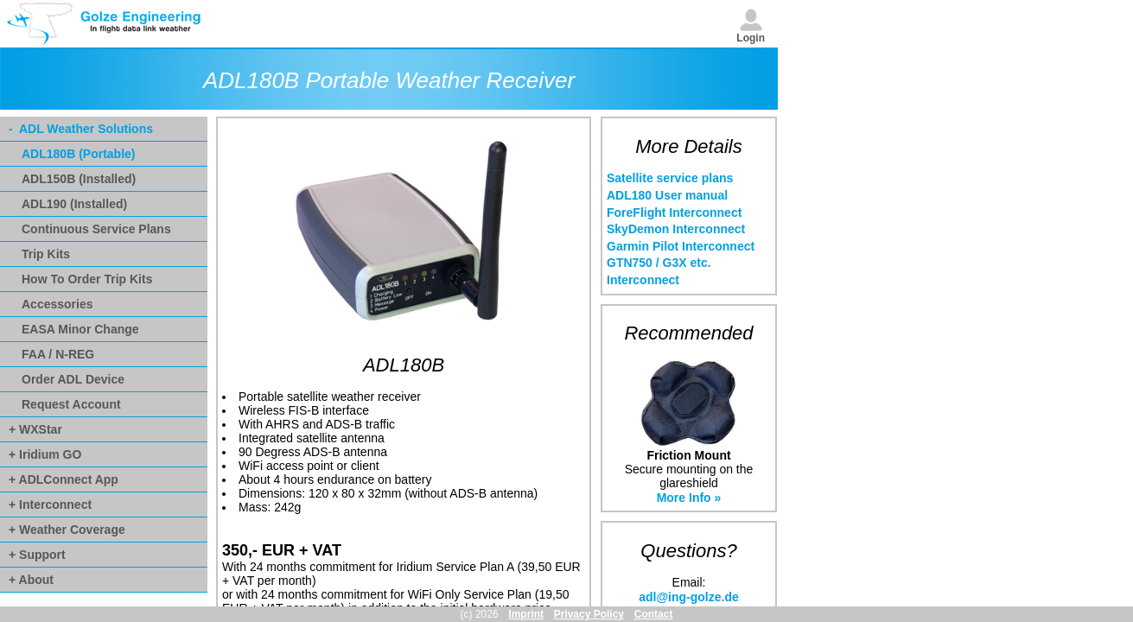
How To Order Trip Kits (87, 279)
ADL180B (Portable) (78, 154)
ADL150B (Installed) (79, 179)
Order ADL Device (73, 379)
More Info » (689, 498)
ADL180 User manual (667, 195)
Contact (653, 614)
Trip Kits (46, 254)
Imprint (526, 614)
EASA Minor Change (80, 329)
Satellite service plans (670, 178)
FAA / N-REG (58, 354)
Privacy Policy (589, 614)
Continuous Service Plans (96, 229)
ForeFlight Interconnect (674, 212)
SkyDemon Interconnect (676, 229)
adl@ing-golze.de (689, 597)
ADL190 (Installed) (74, 204)
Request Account (71, 404)
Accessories (57, 304)
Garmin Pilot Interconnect (680, 246)
